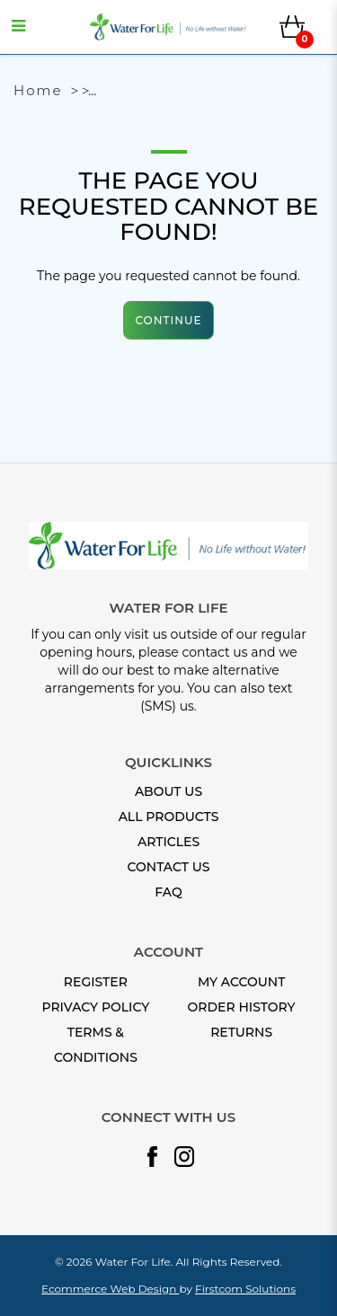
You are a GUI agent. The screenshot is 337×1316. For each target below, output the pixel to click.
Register (96, 982)
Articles (168, 842)
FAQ (168, 892)
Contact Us (169, 867)
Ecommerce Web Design (110, 1288)
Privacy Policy (95, 1007)
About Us (168, 791)
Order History (242, 1007)
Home (38, 90)
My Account (242, 982)
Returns (241, 1032)
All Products (169, 816)
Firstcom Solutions (245, 1288)
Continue (168, 320)
